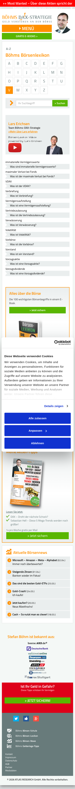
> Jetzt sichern (37, 310)
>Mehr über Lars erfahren (23, 131)
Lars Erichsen (19, 124)
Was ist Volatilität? (20, 234)
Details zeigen (53, 406)
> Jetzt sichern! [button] (37, 700)
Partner (8, 767)
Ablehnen (37, 443)
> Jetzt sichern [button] (37, 535)
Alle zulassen (37, 418)
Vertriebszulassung (16, 210)
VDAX (8, 181)
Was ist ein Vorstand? (22, 254)
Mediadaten (10, 770)
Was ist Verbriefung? (21, 196)
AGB (7, 764)
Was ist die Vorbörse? (22, 244)
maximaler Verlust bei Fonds (21, 172)
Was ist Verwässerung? (23, 225)
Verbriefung (12, 191)
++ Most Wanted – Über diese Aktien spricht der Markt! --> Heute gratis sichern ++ (37, 6)
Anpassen (38, 430)
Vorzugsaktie (12, 259)
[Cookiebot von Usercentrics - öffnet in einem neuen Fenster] (54, 342)
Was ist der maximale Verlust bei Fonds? (32, 176)
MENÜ (26, 28)
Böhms (26, 730)
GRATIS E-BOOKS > (27, 36)
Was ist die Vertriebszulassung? (27, 215)
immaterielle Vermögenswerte (22, 162)
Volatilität (10, 230)
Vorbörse (10, 240)
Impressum (10, 757)
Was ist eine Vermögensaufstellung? (30, 205)
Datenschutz (11, 760)
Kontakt (9, 754)
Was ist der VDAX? (20, 186)
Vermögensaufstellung (18, 201)
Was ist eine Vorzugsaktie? (25, 264)
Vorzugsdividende (15, 269)
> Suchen (60, 103)
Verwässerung (13, 220)
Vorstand (10, 249)
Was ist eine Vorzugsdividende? (27, 273)
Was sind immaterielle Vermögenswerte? (33, 167)
